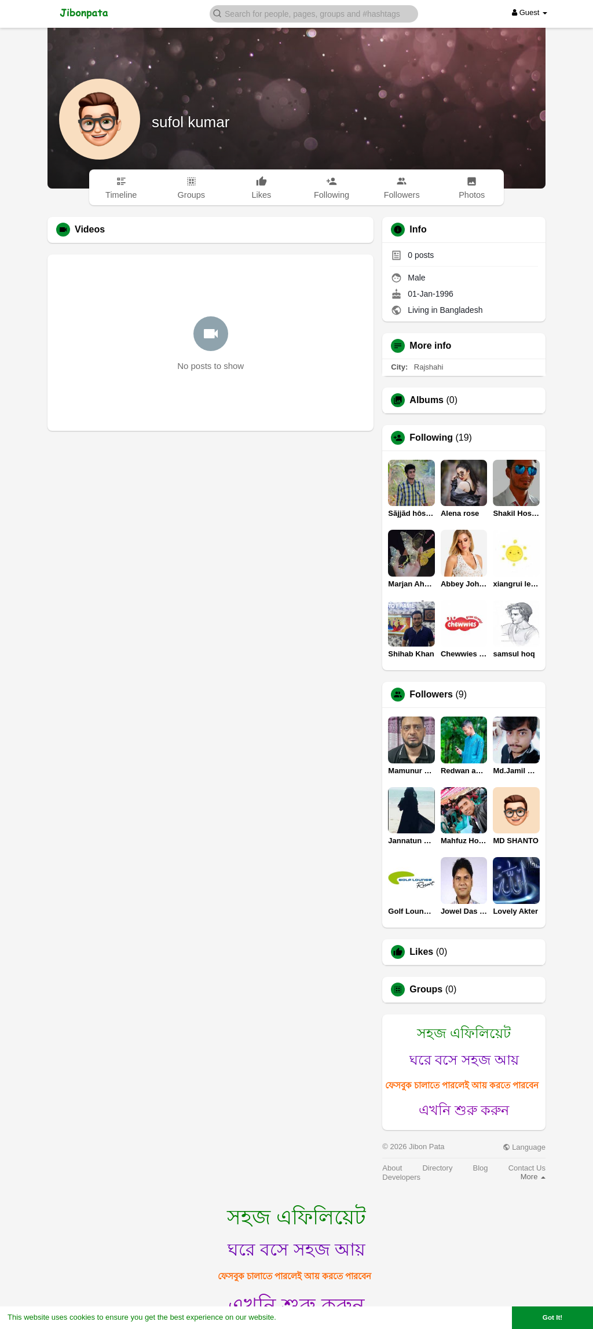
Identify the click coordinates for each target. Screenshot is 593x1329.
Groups (425, 989)
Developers (401, 1177)
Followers (431, 694)
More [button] (533, 1176)
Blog (480, 1168)
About (392, 1168)
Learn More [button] (299, 1317)
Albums (426, 400)
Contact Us (527, 1168)
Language (524, 1147)
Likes (421, 952)
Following (431, 437)
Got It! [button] (552, 1317)
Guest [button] (529, 12)
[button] (314, 13)
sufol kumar (190, 122)
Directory (437, 1168)
